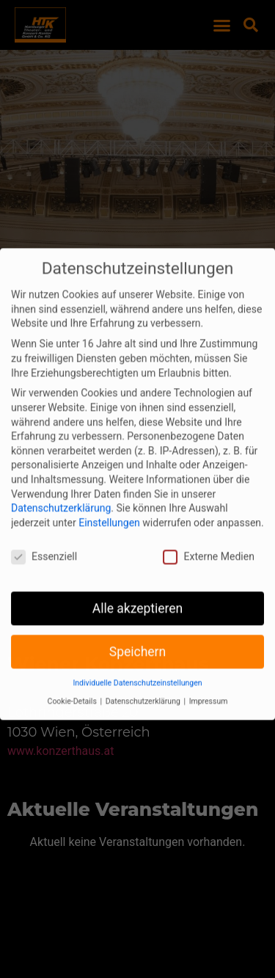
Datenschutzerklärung (61, 491)
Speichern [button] (137, 634)
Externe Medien (208, 540)
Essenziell (44, 540)
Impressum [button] (208, 685)
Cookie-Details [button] (73, 685)
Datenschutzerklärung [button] (144, 685)
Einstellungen (109, 506)
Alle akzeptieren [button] (137, 591)
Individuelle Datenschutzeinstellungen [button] (137, 666)
